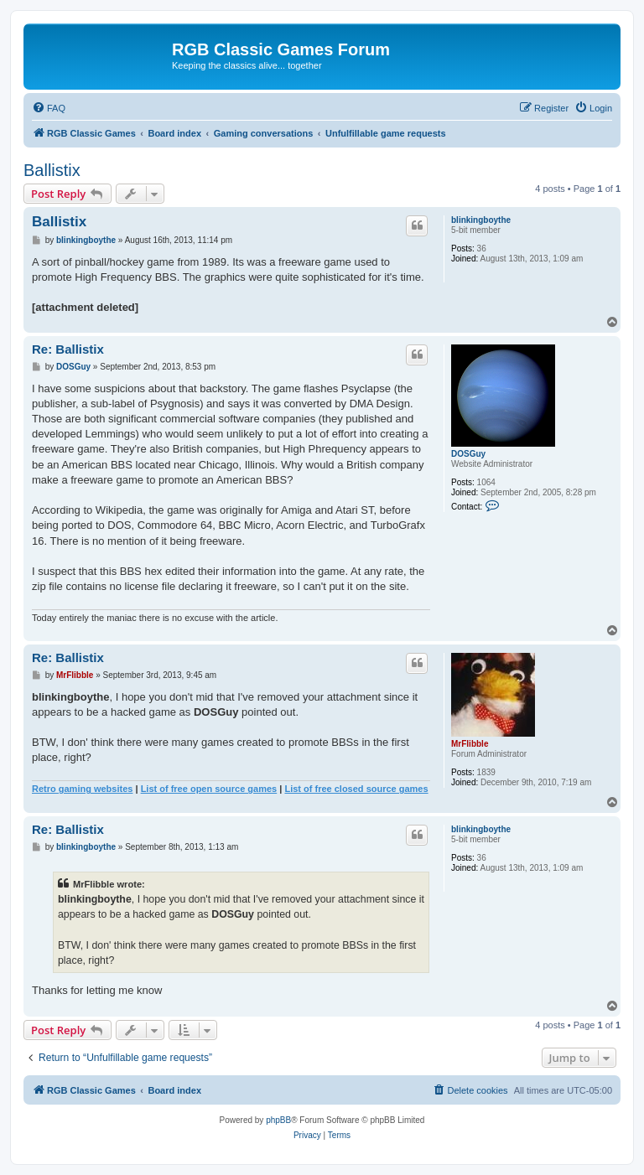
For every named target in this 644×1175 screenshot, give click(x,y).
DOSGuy (468, 453)
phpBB (278, 1120)
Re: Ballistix (68, 349)
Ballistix (51, 170)
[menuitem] (48, 108)
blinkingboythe (481, 220)
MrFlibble (469, 743)
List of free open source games (209, 789)
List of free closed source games (356, 789)
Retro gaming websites (82, 789)
